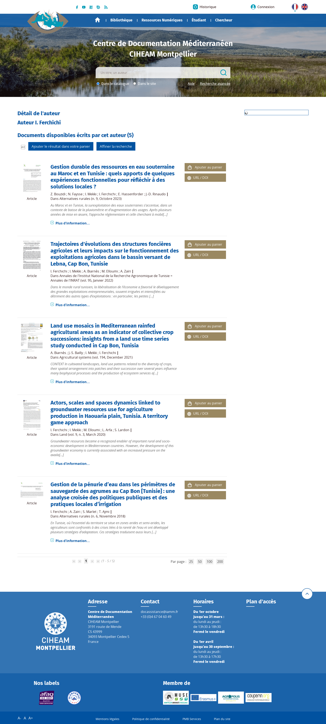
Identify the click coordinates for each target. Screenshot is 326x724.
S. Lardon (122, 430)
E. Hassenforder (130, 194)
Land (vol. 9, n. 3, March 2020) (82, 434)
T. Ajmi (104, 511)
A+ (30, 717)
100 (209, 561)
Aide (191, 83)
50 (200, 561)
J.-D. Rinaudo (156, 194)
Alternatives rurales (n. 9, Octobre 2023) (90, 198)
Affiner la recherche (116, 146)
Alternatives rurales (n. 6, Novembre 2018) (92, 516)
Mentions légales (107, 719)
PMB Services (192, 719)
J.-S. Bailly (76, 352)
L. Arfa (107, 430)
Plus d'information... (73, 223)
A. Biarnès (91, 271)
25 (191, 561)
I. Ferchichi (107, 194)
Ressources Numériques (162, 20)
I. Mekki (90, 194)
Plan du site (222, 719)
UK (303, 6)
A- (19, 717)
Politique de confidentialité (151, 719)
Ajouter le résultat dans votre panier (61, 146)
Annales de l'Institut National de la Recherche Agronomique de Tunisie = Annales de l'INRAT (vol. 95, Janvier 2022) (111, 278)
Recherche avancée (215, 83)
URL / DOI (200, 177)
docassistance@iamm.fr (159, 611)
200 (220, 561)
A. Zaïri (125, 271)
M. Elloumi (110, 271)
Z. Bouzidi (58, 194)
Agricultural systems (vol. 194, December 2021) (96, 357)
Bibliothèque (121, 20)
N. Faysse (75, 194)
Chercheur (223, 20)
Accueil (97, 19)
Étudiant (199, 20)
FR (293, 6)
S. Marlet (89, 511)
